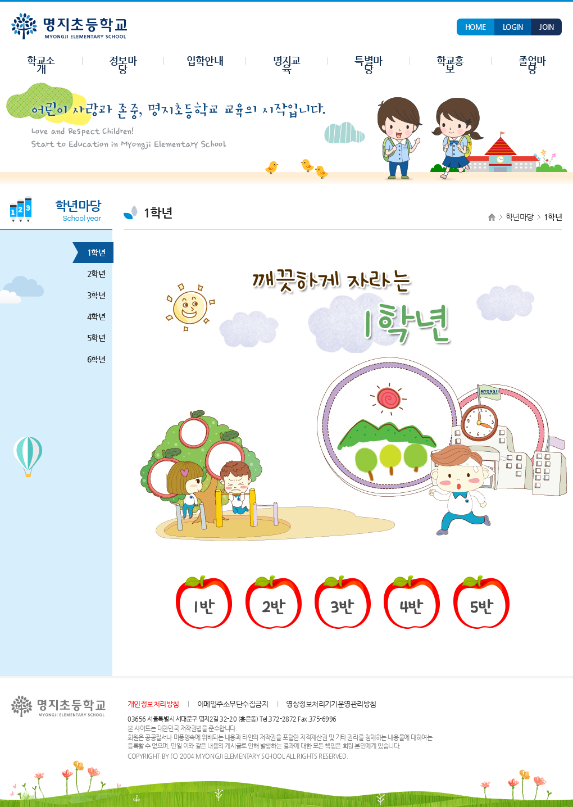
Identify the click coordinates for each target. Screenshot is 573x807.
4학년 (92, 316)
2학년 (92, 274)
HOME (475, 26)
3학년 (92, 295)
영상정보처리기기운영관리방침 (331, 704)
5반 (481, 602)
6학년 (92, 359)
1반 (204, 602)
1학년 (92, 252)
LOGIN (512, 26)
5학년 (92, 338)
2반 (273, 602)
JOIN (546, 26)
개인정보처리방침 (153, 704)
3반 (343, 602)
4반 (412, 602)
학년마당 (520, 216)
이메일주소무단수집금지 (232, 704)
